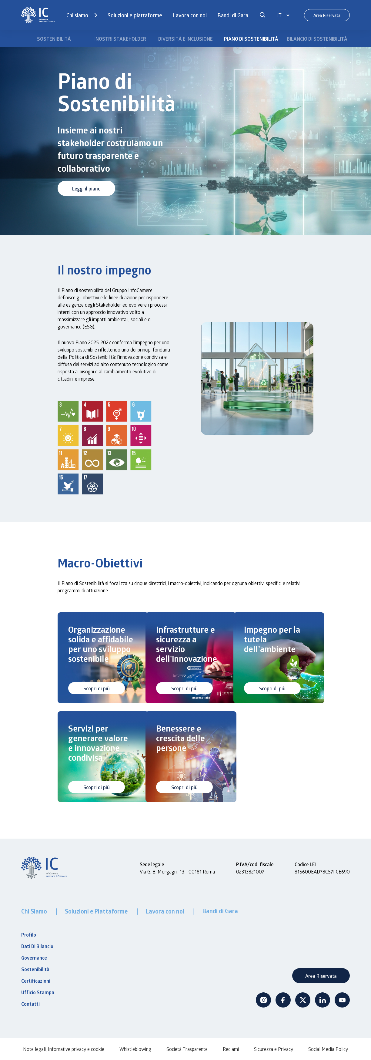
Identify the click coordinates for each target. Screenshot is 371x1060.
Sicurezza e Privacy (273, 1049)
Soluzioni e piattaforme (135, 15)
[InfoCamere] (38, 15)
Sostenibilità (54, 38)
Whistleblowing (135, 1049)
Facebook (283, 1000)
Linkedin (322, 1000)
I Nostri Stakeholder (119, 38)
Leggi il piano (86, 188)
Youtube (342, 1000)
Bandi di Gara (232, 15)
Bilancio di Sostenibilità (317, 38)
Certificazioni (35, 981)
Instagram (263, 1000)
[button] (262, 15)
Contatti (30, 1004)
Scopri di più (96, 688)
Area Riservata (326, 15)
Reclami (231, 1049)
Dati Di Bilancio (37, 946)
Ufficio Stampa (37, 992)
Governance (34, 957)
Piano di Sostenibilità (251, 38)
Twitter (302, 1000)
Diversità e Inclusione (185, 38)
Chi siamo (77, 15)
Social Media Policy (328, 1049)
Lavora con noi (190, 15)
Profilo (28, 934)
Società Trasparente (187, 1049)
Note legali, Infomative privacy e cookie (63, 1049)
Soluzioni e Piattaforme (97, 911)
